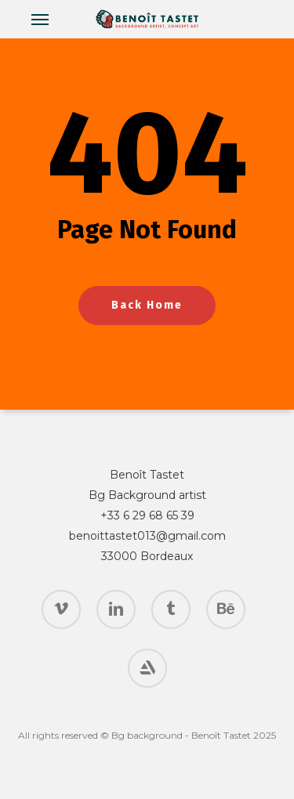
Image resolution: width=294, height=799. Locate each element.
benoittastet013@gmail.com (147, 536)
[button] (40, 19)
